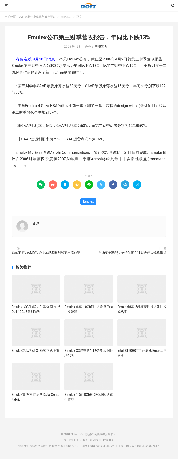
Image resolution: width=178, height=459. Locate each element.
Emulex (88, 201)
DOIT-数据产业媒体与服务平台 (89, 6)
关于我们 (69, 440)
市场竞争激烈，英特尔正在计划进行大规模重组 (132, 253)
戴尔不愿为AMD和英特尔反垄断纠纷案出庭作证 (46, 253)
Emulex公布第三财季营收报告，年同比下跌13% (89, 37)
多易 (36, 224)
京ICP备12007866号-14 (103, 446)
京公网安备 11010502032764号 (140, 446)
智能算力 (66, 16)
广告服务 (82, 440)
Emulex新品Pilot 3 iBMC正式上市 (35, 350)
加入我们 (95, 440)
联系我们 (108, 440)
